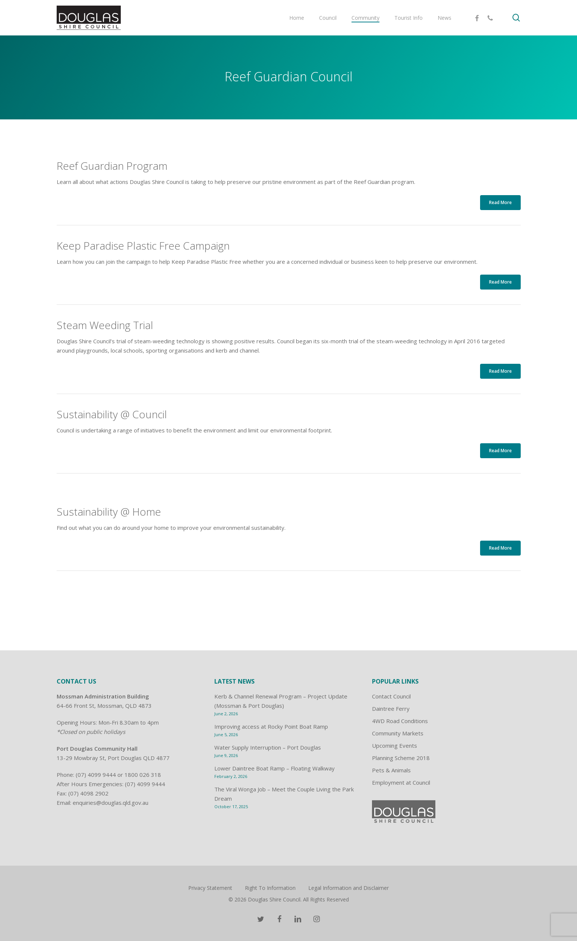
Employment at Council (401, 782)
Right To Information (270, 887)
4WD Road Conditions (400, 721)
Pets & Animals (391, 770)
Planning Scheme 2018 (401, 758)
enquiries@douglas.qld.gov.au (110, 802)
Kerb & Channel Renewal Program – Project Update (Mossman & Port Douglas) (280, 701)
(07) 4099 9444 (96, 774)
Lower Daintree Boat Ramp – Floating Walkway (274, 768)
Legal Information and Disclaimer (348, 887)
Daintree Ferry (391, 708)
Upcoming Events (394, 745)
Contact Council (391, 696)
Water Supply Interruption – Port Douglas (267, 747)
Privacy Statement (210, 887)
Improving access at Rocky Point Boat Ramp (271, 726)
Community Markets (397, 733)
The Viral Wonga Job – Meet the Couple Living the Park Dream (284, 793)
